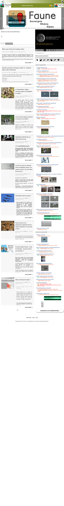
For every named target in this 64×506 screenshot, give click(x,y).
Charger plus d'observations (49, 310)
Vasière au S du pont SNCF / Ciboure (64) (44, 193)
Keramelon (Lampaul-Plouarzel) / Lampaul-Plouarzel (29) (47, 98)
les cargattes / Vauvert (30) (41, 109)
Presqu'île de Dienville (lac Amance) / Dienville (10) (46, 78)
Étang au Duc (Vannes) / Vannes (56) (43, 145)
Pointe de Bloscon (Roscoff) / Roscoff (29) (44, 276)
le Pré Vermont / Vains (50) (41, 139)
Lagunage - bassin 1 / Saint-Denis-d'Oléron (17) (45, 86)
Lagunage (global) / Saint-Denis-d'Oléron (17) (45, 254)
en (51, 5)
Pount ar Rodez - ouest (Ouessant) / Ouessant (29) (46, 103)
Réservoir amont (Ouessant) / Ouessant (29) (44, 279)
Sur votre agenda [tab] (9, 43)
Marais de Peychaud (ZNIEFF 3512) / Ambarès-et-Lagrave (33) (48, 113)
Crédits (37, 317)
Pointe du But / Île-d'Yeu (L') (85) (42, 228)
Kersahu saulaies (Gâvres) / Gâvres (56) (44, 155)
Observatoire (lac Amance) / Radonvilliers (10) (45, 74)
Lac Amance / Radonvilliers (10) (42, 70)
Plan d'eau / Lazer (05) (40, 234)
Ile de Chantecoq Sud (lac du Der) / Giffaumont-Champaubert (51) (49, 142)
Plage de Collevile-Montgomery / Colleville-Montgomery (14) (48, 247)
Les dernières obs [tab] (39, 53)
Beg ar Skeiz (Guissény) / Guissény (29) (44, 89)
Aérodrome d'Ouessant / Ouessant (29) (43, 272)
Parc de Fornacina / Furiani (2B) (42, 106)
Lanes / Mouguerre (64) (40, 184)
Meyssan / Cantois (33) (40, 117)
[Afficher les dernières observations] (41, 55)
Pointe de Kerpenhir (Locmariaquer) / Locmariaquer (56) (47, 164)
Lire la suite (28, 63)
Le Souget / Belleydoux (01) (41, 67)
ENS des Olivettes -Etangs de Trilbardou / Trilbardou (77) (47, 209)
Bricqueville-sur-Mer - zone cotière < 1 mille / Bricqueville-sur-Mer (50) (50, 136)
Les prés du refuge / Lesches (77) (42, 212)
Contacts (33, 317)
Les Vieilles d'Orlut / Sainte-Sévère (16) (43, 250)
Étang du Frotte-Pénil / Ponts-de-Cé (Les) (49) (45, 126)
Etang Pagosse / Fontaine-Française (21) (44, 263)
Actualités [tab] (3, 43)
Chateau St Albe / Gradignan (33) (42, 293)
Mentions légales (28, 317)
